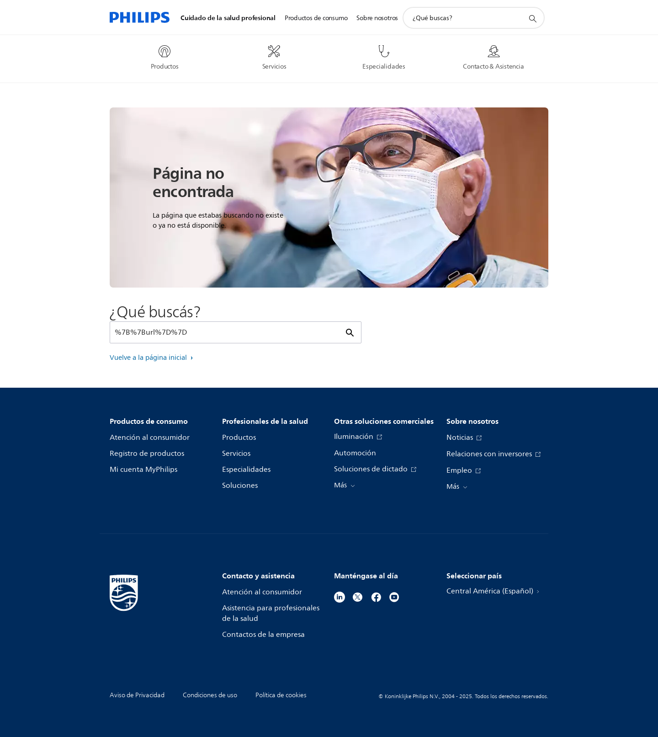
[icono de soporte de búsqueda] (532, 18)
